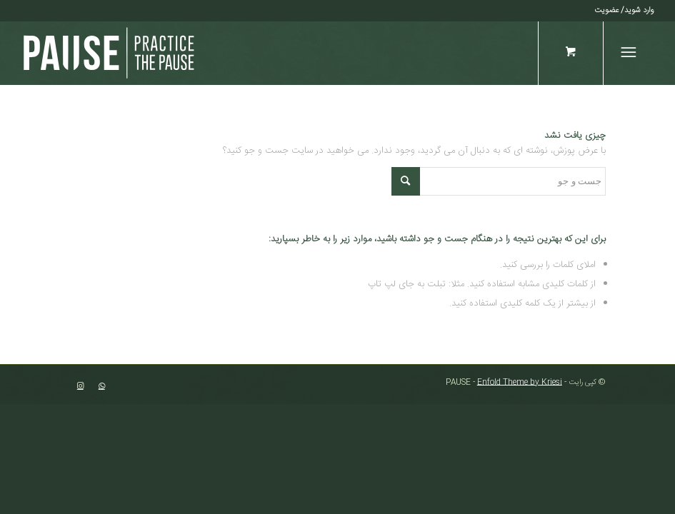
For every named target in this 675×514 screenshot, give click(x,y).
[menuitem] (624, 10)
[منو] (631, 53)
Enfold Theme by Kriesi (519, 382)
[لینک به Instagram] (80, 386)
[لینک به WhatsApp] (101, 386)
